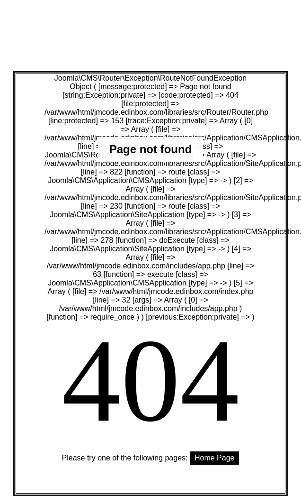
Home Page (215, 458)
